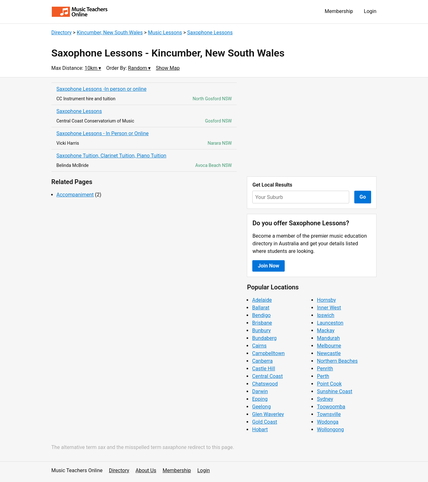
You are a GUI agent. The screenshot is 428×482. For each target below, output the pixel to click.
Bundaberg (264, 338)
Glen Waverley (268, 414)
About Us (146, 470)
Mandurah (328, 338)
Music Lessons (165, 33)
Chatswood (265, 384)
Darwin (260, 391)
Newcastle (329, 353)
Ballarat (260, 308)
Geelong (261, 407)
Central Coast (267, 376)
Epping (260, 399)
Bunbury (261, 330)
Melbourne (329, 346)
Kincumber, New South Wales (110, 33)
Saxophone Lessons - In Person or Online (103, 133)
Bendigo (261, 315)
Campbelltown (268, 353)
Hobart (260, 429)
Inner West (329, 308)
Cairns (259, 346)
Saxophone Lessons (210, 33)
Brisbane (262, 323)
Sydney (325, 399)
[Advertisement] (312, 127)
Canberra (262, 361)
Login (370, 11)
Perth (323, 376)
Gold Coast (264, 422)
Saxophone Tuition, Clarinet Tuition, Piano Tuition (111, 156)
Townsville (329, 414)
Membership (339, 11)
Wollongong (330, 429)
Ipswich (325, 315)
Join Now (268, 266)
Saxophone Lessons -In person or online (101, 89)
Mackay (325, 330)
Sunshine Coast (334, 391)
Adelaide (262, 300)
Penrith (325, 369)
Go (363, 197)
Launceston (330, 323)
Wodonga (327, 422)
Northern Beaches (337, 361)
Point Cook (329, 384)
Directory (61, 33)
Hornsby (326, 300)
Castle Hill (263, 369)
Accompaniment (75, 195)
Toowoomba (331, 407)
